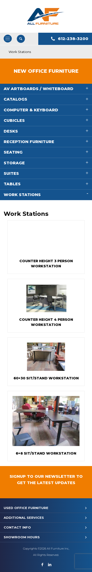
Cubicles (14, 120)
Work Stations (22, 194)
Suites (11, 173)
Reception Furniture (29, 141)
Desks (11, 131)
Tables (12, 184)
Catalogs (15, 99)
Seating (13, 152)
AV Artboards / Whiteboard (38, 88)
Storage (14, 163)
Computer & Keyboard (31, 110)
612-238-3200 (73, 38)
